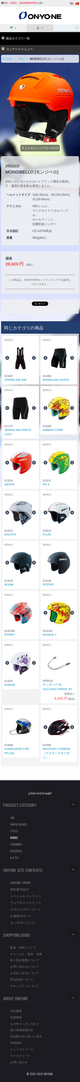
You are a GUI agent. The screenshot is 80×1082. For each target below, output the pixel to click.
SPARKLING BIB (15, 379)
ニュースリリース (21, 1049)
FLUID (47, 534)
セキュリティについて (24, 985)
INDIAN (9, 484)
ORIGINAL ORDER (20, 882)
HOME (7, 58)
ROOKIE (48, 584)
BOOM (8, 584)
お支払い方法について (24, 973)
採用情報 (16, 1017)
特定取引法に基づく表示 (26, 1036)
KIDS (13, 2)
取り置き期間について (24, 960)
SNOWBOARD (28, 2)
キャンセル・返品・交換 (26, 954)
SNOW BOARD (18, 824)
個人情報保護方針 (21, 1030)
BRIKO (21, 58)
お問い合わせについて (24, 966)
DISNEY (9, 634)
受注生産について (21, 979)
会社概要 (16, 1011)
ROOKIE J (49, 634)
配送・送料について (23, 947)
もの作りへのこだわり (24, 1023)
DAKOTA (10, 534)
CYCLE (14, 831)
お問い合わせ (19, 1062)
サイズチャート (20, 1055)
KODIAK (9, 684)
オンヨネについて (22, 922)
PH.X (46, 484)
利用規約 (16, 1042)
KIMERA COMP (53, 430)
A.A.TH (14, 857)
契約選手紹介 (19, 889)
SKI (6, 2)
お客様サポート (21, 915)
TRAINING (16, 844)
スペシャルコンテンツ (25, 896)
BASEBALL (16, 851)
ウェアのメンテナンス (25, 902)
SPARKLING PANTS (56, 379)
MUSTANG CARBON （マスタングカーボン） (56, 753)
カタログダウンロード (25, 909)
